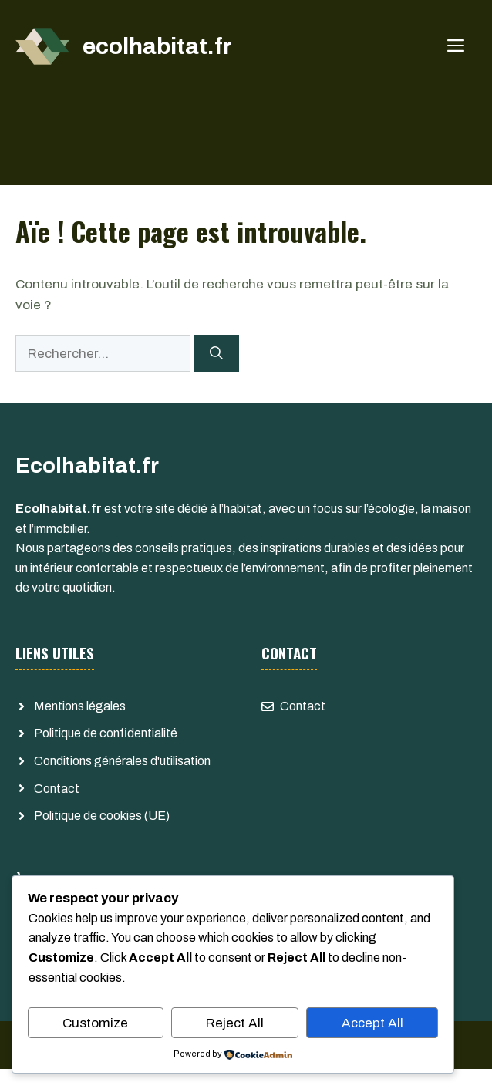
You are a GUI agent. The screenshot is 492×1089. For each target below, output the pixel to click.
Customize (95, 1023)
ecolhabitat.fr (157, 46)
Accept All (372, 1023)
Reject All (235, 1023)
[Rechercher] (216, 354)
